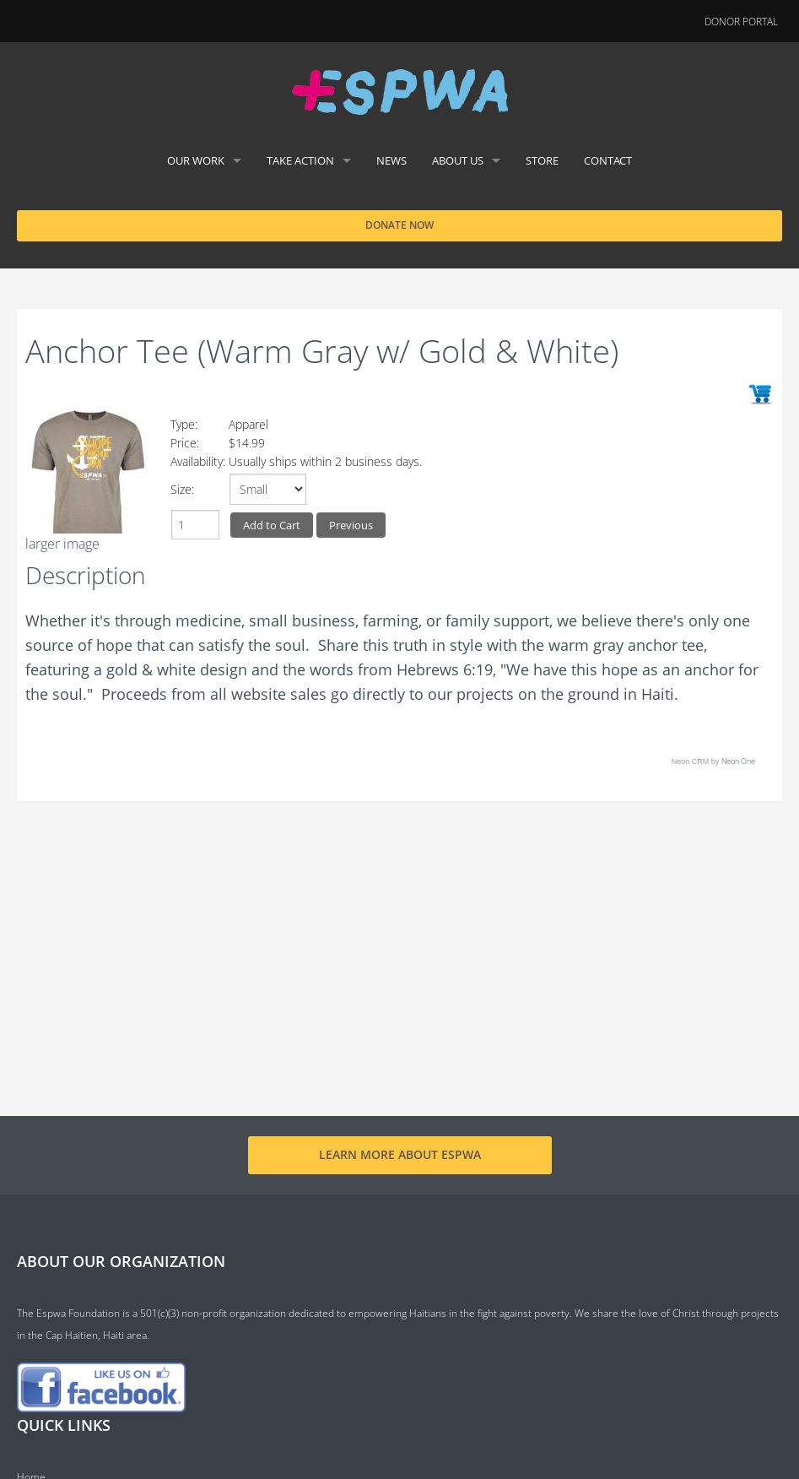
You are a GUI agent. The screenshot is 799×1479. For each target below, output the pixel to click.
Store (542, 160)
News (391, 160)
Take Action (300, 160)
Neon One (738, 761)
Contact (608, 160)
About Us (457, 160)
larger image (62, 543)
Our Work (195, 160)
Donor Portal (741, 21)
